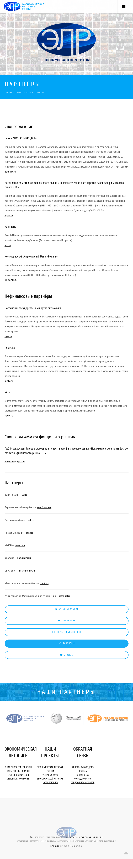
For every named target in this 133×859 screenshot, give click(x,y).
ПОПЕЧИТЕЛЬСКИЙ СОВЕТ (66, 632)
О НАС (7, 767)
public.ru (9, 381)
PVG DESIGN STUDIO (73, 846)
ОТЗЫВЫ (66, 655)
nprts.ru (9, 215)
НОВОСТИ (16, 767)
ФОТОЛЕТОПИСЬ (50, 782)
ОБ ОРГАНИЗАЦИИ (66, 609)
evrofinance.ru (44, 507)
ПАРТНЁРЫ (66, 643)
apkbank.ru (10, 171)
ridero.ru (9, 415)
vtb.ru (8, 245)
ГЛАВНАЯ (9, 92)
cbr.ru (24, 494)
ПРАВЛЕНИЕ (67, 620)
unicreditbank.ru (27, 570)
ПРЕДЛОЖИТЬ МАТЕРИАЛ (82, 782)
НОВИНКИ (25, 771)
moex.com (10, 461)
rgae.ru (8, 336)
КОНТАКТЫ (24, 778)
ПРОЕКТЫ (27, 767)
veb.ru (31, 520)
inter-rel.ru (64, 596)
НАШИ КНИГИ (13, 771)
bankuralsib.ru (24, 558)
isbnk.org (44, 583)
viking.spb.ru (11, 279)
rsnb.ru (29, 532)
